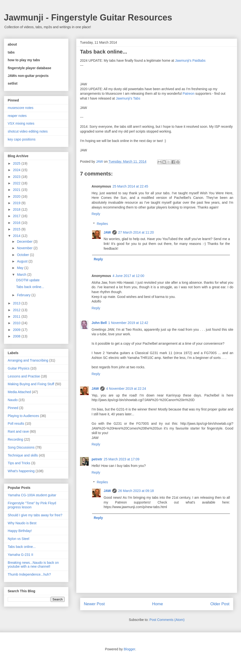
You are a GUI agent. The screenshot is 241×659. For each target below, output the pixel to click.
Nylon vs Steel (18, 539)
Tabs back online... (30, 287)
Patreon (188, 93)
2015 (17, 229)
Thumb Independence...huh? (29, 574)
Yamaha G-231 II (20, 555)
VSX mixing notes (21, 123)
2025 (17, 163)
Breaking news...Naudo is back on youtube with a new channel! (33, 565)
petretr (97, 459)
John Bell (99, 323)
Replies (102, 224)
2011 (17, 316)
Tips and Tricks (19, 463)
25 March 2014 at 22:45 (130, 186)
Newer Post (94, 604)
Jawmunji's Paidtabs (190, 60)
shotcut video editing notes (28, 131)
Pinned (13, 408)
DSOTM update (28, 280)
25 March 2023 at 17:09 (121, 459)
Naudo (13, 400)
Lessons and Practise (24, 376)
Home (157, 604)
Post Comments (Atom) (166, 620)
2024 (17, 170)
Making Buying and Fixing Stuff (31, 384)
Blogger (129, 649)
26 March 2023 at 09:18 (136, 491)
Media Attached (19, 392)
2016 (17, 223)
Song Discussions (21, 447)
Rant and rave (18, 431)
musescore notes (20, 108)
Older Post (219, 604)
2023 (17, 177)
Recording (15, 439)
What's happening (21, 471)
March (22, 274)
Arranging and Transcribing (28, 360)
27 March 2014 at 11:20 (136, 232)
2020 (17, 196)
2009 (17, 330)
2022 (17, 183)
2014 (17, 236)
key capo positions (21, 139)
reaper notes (17, 116)
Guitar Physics (18, 368)
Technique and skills (23, 455)
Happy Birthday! (20, 531)
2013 (17, 303)
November (25, 248)
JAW (107, 232)
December (25, 241)
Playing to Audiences (23, 416)
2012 (17, 310)
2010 (17, 323)
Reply (96, 214)
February (24, 295)
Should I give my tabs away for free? (35, 515)
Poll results (16, 423)
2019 (17, 203)
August (22, 261)
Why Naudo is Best (22, 523)
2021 (17, 190)
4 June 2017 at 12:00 (128, 276)
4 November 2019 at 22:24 (126, 388)
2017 (17, 216)
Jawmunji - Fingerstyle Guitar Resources (88, 17)
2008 (17, 336)
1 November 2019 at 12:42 (128, 323)
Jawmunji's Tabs (128, 98)
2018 (17, 209)
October (23, 255)
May (20, 268)
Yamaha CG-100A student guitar (32, 495)
